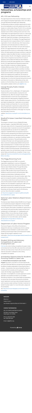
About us (6, 299)
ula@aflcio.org (22, 83)
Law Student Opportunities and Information (15, 303)
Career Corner (7, 301)
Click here (3, 246)
